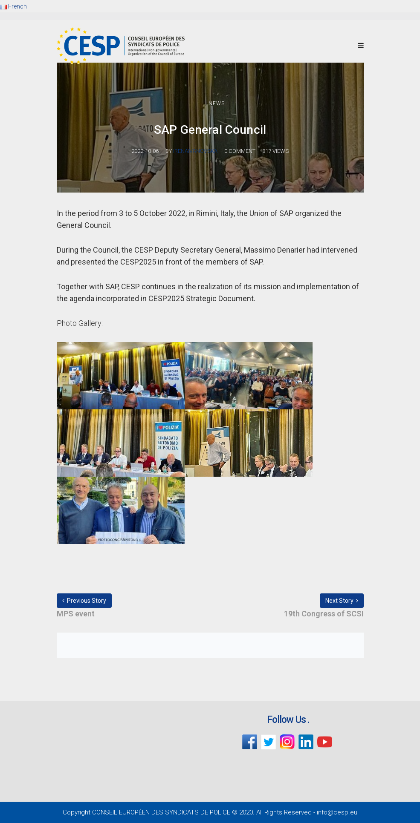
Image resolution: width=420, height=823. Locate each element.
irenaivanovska (195, 151)
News (217, 103)
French (13, 6)
